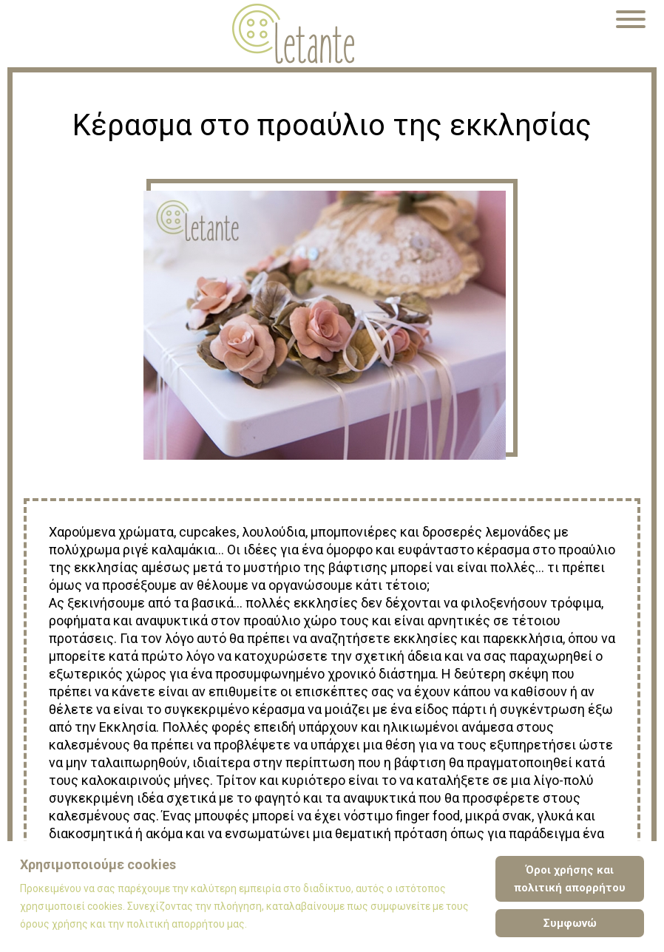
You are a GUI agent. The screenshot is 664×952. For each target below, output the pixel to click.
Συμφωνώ (570, 923)
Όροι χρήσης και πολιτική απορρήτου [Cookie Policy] (570, 878)
